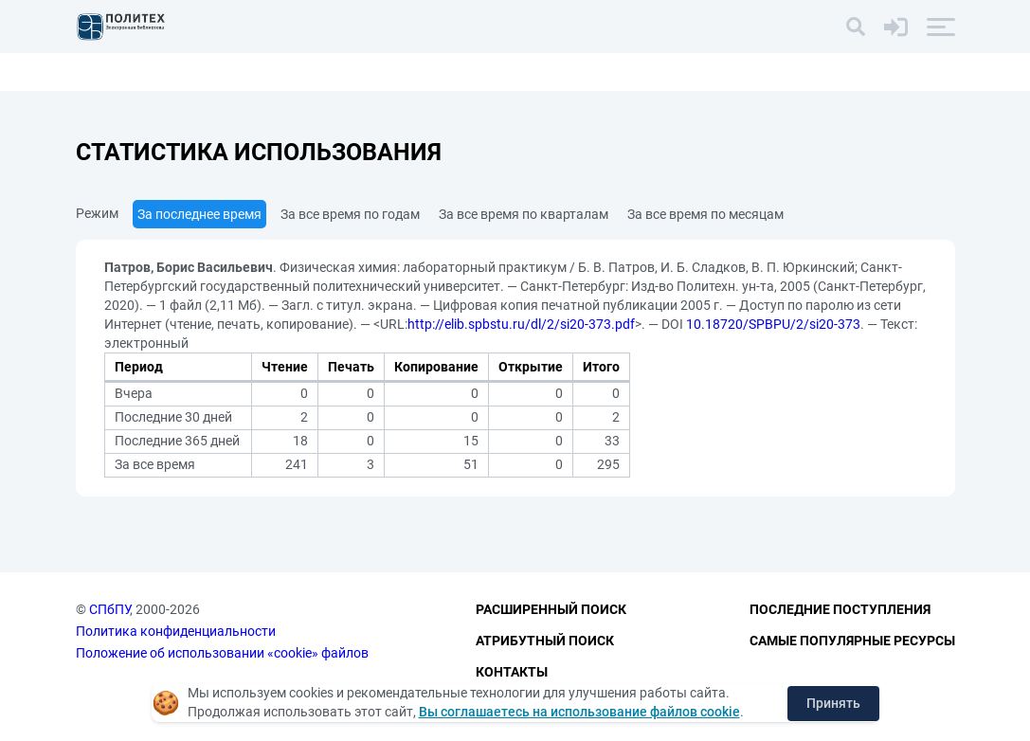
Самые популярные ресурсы (852, 640)
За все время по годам (350, 214)
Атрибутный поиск (545, 640)
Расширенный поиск (551, 609)
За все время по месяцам (705, 214)
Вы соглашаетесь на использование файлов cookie (579, 711)
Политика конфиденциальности (176, 631)
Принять (833, 703)
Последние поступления (840, 609)
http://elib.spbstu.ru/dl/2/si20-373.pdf (521, 324)
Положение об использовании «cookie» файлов (222, 652)
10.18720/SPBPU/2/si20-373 (773, 324)
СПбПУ (109, 609)
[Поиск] (855, 26)
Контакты (512, 671)
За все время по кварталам (523, 214)
